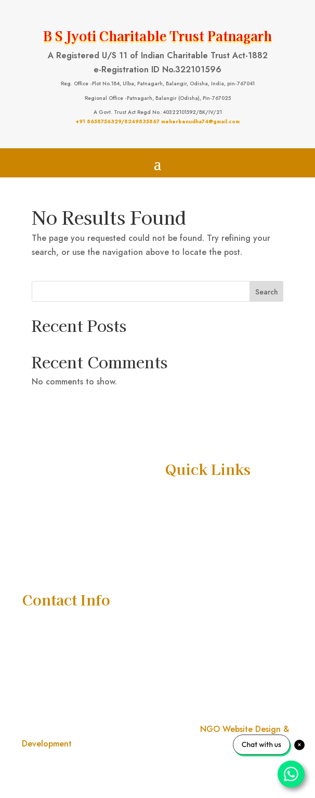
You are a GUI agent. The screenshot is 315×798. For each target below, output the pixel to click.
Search (266, 292)
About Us (181, 516)
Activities (182, 538)
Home (175, 493)
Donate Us (183, 561)
